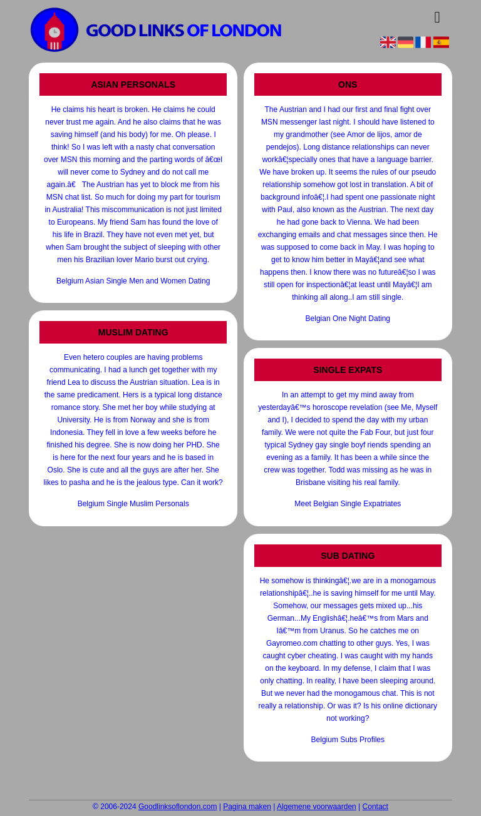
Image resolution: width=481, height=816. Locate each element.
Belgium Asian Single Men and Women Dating (133, 281)
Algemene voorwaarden (316, 806)
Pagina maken (247, 806)
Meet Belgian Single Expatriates (347, 503)
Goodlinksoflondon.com (177, 806)
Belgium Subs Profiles (348, 739)
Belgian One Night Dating (348, 318)
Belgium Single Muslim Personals (133, 503)
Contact (375, 806)
